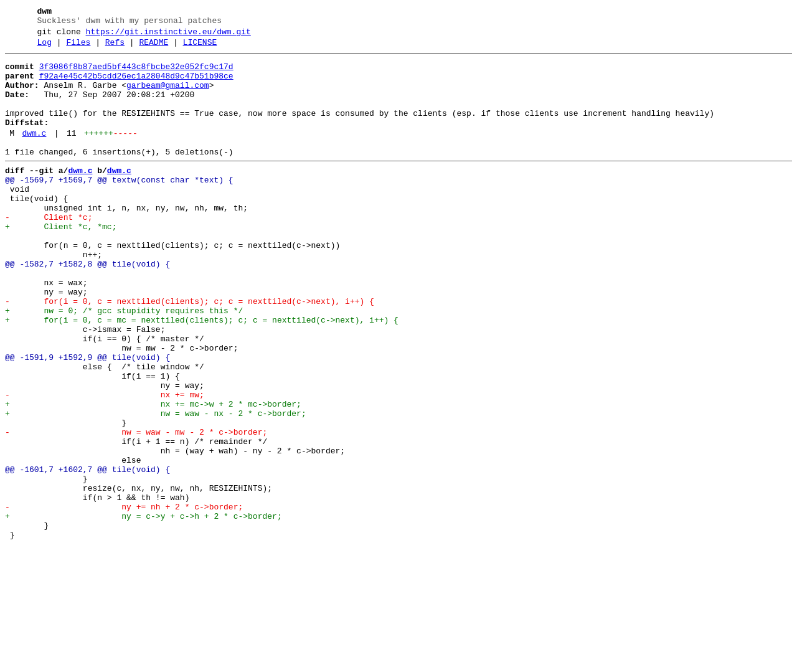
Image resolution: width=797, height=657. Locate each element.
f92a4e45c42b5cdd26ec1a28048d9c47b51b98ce (136, 85)
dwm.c (34, 153)
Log (44, 48)
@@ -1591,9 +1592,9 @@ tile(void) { (87, 419)
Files (78, 48)
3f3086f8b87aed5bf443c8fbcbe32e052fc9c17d (136, 74)
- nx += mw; (104, 464)
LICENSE (200, 48)
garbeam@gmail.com (167, 96)
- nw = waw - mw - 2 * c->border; (136, 508)
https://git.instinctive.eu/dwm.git (168, 35)
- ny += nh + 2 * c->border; (124, 598)
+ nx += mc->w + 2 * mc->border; (153, 475)
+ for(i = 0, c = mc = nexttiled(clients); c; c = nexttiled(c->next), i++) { (201, 374)
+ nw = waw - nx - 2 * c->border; (155, 486)
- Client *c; (48, 251)
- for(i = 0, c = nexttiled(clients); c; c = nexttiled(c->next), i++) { (189, 351)
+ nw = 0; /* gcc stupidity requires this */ (124, 363)
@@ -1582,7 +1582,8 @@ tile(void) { (87, 307)
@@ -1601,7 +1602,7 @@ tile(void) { (87, 553)
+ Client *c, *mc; (60, 262)
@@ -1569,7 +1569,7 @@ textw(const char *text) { (119, 206)
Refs (115, 48)
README (153, 48)
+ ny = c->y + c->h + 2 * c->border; (143, 609)
